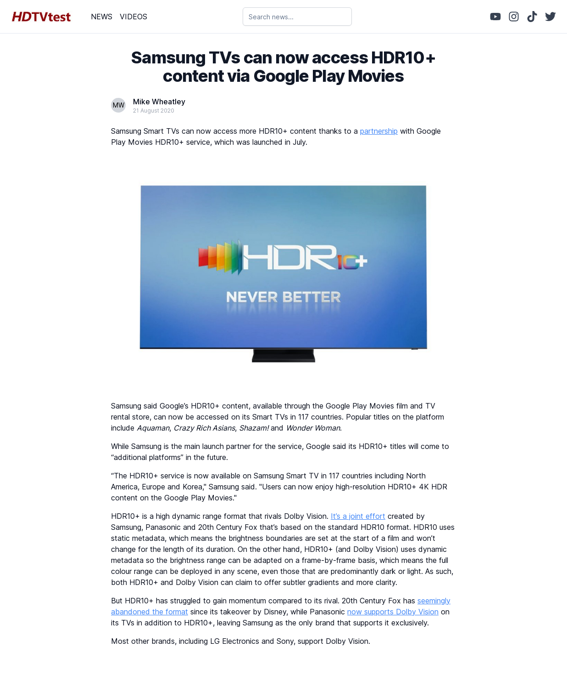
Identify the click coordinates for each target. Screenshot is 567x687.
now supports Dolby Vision (393, 611)
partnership (379, 131)
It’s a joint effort (358, 516)
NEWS (101, 16)
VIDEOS (133, 16)
